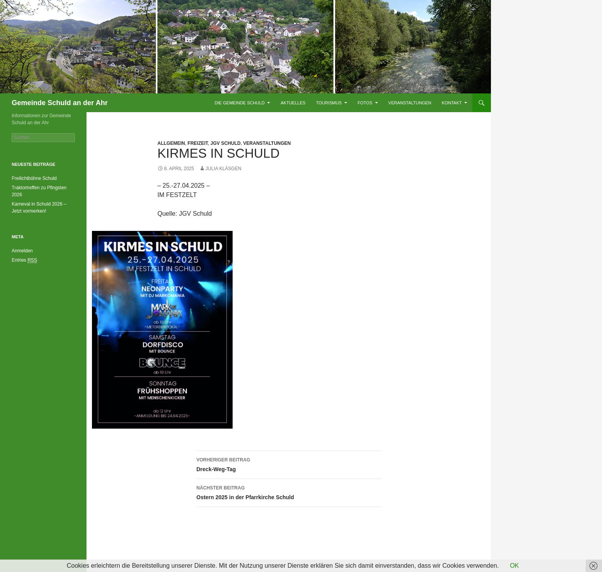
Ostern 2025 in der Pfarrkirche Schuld (288, 491)
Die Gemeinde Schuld (240, 102)
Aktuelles (293, 102)
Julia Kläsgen (223, 168)
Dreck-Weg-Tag (288, 463)
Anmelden (22, 250)
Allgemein (171, 143)
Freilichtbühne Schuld (34, 178)
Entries (24, 260)
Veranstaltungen (409, 102)
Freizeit (197, 143)
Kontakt (452, 102)
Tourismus (329, 102)
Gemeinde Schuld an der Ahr (60, 103)
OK (514, 565)
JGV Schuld (225, 143)
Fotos (365, 102)
